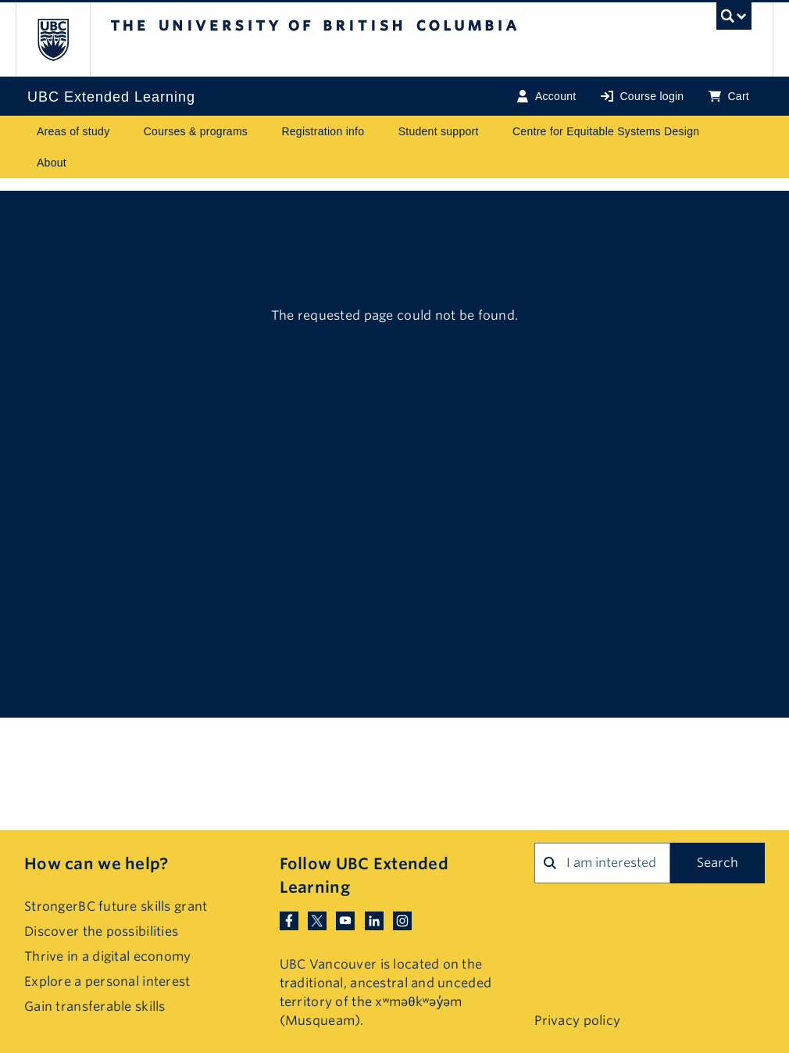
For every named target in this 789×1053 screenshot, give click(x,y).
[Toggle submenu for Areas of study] (125, 131)
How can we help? (96, 863)
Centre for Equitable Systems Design (605, 131)
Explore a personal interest (107, 981)
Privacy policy (577, 1020)
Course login (642, 96)
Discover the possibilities (101, 931)
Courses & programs (196, 131)
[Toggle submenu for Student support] (493, 131)
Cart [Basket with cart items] (729, 96)
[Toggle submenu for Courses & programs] (262, 131)
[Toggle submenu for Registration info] (379, 131)
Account (546, 96)
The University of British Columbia (64, 39)
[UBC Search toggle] (734, 20)
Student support (438, 131)
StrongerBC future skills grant (115, 906)
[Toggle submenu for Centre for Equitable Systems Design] (714, 131)
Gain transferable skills (95, 1006)
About (51, 162)
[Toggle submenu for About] (81, 162)
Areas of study (73, 131)
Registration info (322, 131)
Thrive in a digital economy (107, 956)
